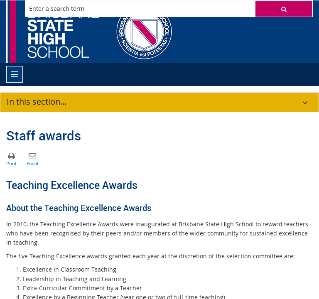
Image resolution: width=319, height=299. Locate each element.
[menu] (14, 74)
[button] (284, 8)
